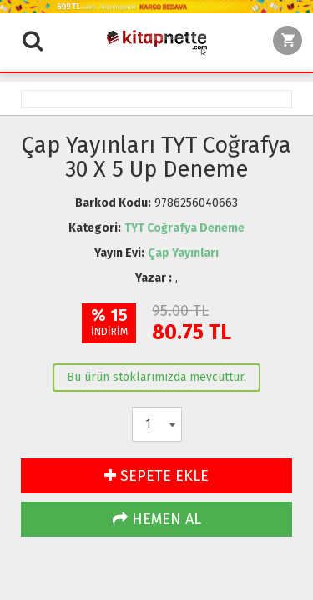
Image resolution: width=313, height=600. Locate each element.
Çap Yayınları (183, 253)
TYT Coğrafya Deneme (184, 228)
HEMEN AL (157, 519)
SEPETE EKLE (156, 475)
